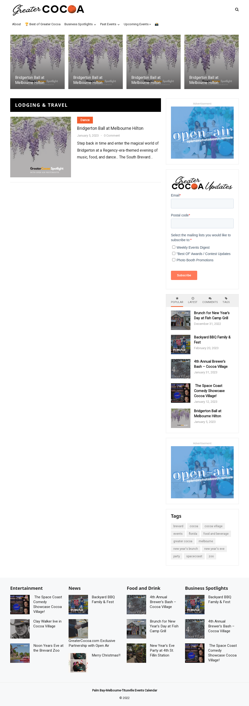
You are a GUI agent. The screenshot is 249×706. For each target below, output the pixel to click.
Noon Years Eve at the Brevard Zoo (48, 648)
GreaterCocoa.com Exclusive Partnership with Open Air (92, 643)
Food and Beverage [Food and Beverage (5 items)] (216, 533)
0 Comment (112, 135)
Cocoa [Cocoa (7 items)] (194, 526)
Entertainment (26, 588)
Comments (210, 300)
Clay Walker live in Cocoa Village (47, 623)
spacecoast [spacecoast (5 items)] (194, 556)
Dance (84, 120)
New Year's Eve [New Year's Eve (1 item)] (214, 548)
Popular (177, 300)
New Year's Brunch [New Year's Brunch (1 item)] (185, 548)
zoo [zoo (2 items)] (211, 556)
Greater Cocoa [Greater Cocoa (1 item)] (182, 541)
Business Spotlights (206, 588)
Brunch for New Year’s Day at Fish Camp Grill (212, 315)
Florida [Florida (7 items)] (193, 533)
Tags (226, 300)
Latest (192, 300)
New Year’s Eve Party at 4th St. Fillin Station (162, 650)
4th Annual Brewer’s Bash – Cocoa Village (211, 364)
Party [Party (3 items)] (176, 556)
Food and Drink (143, 588)
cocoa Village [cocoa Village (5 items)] (213, 526)
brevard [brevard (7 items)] (178, 526)
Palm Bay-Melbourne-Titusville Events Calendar (124, 690)
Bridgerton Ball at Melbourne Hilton (29, 80)
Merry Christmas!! (106, 655)
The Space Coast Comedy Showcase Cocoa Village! (209, 391)
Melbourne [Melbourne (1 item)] (206, 541)
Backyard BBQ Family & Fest (103, 599)
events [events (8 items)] (178, 533)
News (75, 588)
